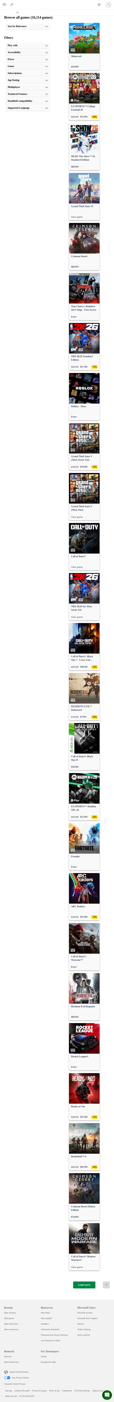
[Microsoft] (57, 3)
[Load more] (84, 1284)
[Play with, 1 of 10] (28, 45)
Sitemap (8, 1390)
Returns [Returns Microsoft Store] (80, 1324)
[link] (84, 46)
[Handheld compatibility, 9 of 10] (28, 101)
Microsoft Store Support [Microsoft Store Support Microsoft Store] (87, 1318)
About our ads (11, 1396)
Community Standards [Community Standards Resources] (50, 1329)
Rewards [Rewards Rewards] (7, 1356)
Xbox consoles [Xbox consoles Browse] (10, 1313)
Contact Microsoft (22, 1390)
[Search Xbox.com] (12, 4)
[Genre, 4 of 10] (28, 66)
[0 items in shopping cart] (100, 5)
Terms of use (54, 1390)
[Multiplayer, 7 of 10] (28, 87)
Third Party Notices (82, 1390)
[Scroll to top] (106, 1284)
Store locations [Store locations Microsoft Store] (83, 1335)
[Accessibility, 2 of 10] (28, 52)
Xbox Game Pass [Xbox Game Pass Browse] (11, 1324)
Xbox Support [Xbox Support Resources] (46, 1318)
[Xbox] (9, 12)
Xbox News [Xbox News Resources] (45, 1313)
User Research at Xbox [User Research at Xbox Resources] (50, 1340)
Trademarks (67, 1390)
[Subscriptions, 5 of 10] (28, 73)
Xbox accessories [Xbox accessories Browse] (11, 1329)
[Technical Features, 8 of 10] (28, 94)
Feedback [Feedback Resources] (45, 1324)
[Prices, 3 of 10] (28, 59)
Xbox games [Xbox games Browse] (9, 1318)
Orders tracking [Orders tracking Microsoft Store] (83, 1329)
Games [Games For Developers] (44, 1356)
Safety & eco (97, 1390)
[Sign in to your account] (108, 5)
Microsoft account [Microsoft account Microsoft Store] (84, 1313)
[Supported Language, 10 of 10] (28, 108)
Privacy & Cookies (39, 1390)
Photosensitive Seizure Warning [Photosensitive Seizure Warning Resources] (54, 1335)
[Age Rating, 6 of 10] (28, 80)
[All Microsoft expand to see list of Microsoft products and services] (4, 5)
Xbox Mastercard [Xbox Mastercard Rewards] (11, 1362)
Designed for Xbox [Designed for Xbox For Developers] (48, 1362)
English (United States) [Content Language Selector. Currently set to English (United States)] (19, 1372)
